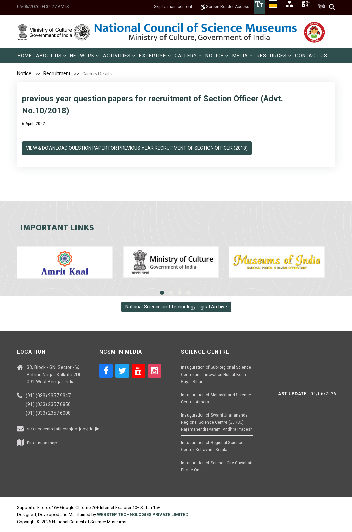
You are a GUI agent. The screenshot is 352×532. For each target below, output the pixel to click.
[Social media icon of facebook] (106, 371)
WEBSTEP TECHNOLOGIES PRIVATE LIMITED (143, 514)
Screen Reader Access (224, 6)
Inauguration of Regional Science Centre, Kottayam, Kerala (212, 446)
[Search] (332, 7)
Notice (24, 73)
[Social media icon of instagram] (154, 371)
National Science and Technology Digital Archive (176, 307)
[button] (51, 55)
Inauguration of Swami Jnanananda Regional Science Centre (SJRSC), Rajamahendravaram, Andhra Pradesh (217, 422)
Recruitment (56, 73)
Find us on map (42, 442)
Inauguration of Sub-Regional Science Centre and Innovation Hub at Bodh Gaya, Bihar (216, 374)
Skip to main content (173, 6)
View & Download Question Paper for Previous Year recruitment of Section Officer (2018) (137, 148)
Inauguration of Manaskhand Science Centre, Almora (216, 398)
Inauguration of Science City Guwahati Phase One (216, 466)
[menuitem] (25, 55)
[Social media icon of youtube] (138, 371)
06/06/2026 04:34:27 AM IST (44, 6)
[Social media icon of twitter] (122, 371)
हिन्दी (321, 6)
